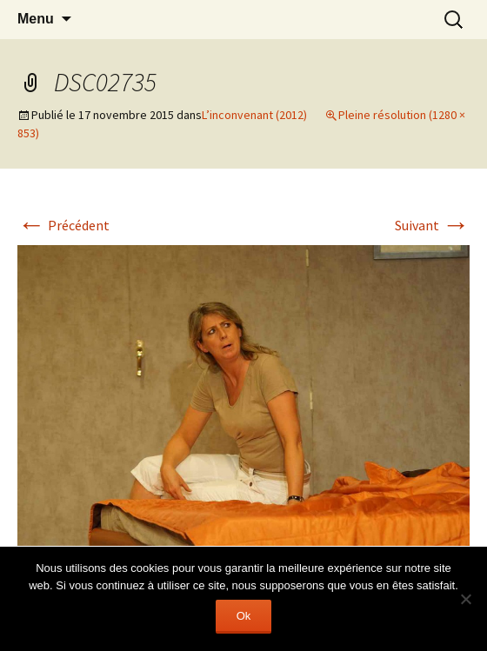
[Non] (465, 599)
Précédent (63, 225)
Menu (35, 18)
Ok (244, 615)
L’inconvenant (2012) (254, 115)
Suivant (432, 225)
